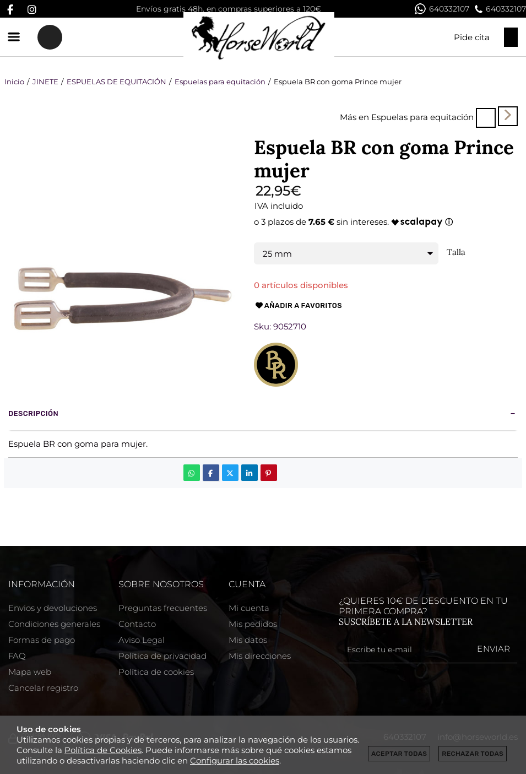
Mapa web (29, 672)
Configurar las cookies (234, 760)
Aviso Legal (141, 640)
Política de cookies (156, 672)
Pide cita (472, 37)
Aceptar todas (399, 753)
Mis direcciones (260, 656)
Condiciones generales (54, 624)
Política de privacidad (162, 656)
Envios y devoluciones (52, 608)
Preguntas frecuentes (162, 608)
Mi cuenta (249, 608)
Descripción (33, 413)
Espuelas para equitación (422, 117)
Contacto (137, 624)
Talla (456, 252)
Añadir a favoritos (298, 305)
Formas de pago (41, 640)
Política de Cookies (103, 750)
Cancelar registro (43, 688)
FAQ (17, 656)
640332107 (442, 8)
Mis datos (248, 640)
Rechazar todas (472, 753)
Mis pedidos (253, 624)
